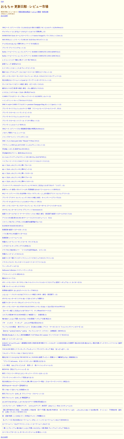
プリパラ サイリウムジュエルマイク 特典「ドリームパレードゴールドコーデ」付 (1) (31, 108)
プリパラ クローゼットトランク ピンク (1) (17, 112)
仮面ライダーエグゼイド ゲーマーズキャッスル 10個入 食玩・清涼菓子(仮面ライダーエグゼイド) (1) (37, 214)
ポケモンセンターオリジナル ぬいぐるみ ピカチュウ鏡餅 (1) (23, 298)
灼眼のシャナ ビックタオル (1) (12, 254)
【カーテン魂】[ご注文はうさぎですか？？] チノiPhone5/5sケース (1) (26, 310)
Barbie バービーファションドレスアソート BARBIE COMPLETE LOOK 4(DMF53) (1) (31, 52)
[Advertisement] (36, 21)
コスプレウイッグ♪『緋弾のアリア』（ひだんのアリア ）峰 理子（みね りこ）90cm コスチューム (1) (37, 406)
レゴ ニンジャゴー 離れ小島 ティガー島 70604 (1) (19, 60)
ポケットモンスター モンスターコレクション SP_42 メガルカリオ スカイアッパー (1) (31, 76)
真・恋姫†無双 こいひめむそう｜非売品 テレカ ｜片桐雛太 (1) (23, 416)
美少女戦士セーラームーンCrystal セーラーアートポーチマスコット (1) (26, 80)
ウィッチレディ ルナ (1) (10, 266)
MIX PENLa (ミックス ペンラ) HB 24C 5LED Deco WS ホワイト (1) (25, 39)
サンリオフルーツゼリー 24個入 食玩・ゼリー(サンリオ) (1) (22, 84)
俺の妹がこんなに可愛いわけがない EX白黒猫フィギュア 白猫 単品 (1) (26, 319)
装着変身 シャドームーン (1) (12, 238)
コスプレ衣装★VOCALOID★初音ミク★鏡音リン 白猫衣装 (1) (24, 315)
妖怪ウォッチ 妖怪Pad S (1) (11, 64)
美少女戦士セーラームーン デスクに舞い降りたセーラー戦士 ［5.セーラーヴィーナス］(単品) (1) (35, 381)
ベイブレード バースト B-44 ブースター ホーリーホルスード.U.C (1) (25, 161)
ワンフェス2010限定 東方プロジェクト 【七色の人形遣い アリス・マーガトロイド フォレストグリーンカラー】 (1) (42, 327)
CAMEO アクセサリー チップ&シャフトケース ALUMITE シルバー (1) (26, 96)
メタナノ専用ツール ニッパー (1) (13, 133)
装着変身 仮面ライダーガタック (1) (14, 229)
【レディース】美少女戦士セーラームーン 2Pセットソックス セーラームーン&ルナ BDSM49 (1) (35, 420)
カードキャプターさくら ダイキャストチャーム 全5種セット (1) (24, 432)
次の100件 (4, 16)
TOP (2, 1)
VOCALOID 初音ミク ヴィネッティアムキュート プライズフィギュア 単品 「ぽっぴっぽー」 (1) (35, 349)
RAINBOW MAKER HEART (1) (12, 226)
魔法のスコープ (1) (8, 278)
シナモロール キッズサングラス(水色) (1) (16, 246)
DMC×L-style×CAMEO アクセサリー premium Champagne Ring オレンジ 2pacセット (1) (31, 104)
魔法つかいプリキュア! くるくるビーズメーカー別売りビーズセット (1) (27, 72)
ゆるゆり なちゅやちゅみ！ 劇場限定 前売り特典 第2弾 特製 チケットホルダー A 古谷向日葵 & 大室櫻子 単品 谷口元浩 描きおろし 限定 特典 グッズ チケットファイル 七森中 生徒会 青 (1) (62, 344)
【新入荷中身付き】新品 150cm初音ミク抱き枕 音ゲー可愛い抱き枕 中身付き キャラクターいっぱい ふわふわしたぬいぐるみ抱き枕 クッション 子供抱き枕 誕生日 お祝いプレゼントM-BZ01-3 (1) (62, 411)
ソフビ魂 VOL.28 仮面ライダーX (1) (14, 234)
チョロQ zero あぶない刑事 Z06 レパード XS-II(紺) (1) (20, 44)
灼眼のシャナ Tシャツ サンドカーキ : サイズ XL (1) (20, 242)
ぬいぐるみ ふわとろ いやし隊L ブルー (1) (16, 165)
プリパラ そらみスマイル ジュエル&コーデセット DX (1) (22, 201)
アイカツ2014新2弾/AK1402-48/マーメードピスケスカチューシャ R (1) (27, 218)
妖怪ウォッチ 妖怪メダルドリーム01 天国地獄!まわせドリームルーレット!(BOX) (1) (31, 189)
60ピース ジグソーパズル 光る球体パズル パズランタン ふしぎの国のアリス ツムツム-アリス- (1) (35, 193)
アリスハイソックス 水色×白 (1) (13, 274)
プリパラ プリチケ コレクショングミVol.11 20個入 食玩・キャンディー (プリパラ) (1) (31, 197)
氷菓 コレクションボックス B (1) (13, 286)
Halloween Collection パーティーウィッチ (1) (17, 270)
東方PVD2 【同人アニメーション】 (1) (15, 369)
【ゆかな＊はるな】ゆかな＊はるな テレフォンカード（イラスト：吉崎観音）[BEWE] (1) (34, 331)
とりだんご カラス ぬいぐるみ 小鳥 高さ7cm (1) (18, 92)
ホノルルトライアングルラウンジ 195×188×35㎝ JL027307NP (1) (24, 157)
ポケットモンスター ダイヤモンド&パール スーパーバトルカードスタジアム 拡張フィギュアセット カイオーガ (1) (42, 282)
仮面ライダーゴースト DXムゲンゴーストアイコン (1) (21, 302)
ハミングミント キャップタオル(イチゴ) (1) (17, 100)
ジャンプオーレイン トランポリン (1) (15, 137)
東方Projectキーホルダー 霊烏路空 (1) (15, 385)
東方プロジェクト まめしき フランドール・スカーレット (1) (23, 393)
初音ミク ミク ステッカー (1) (12, 339)
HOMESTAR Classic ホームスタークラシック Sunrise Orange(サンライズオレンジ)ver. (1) (32, 35)
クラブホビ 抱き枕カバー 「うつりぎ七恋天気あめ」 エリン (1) (24, 250)
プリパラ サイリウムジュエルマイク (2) (16, 116)
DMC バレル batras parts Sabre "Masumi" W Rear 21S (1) (20, 141)
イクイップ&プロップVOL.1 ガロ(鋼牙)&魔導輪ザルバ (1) (22, 222)
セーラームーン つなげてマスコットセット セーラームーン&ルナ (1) (26, 424)
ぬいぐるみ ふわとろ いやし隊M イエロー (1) (17, 181)
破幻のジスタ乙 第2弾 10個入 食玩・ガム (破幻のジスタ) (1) (22, 88)
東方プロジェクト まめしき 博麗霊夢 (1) (16, 398)
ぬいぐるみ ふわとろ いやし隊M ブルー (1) (17, 177)
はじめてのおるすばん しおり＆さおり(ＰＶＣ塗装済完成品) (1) (24, 402)
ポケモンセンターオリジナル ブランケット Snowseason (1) (22, 210)
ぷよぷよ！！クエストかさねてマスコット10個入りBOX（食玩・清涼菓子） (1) (29, 294)
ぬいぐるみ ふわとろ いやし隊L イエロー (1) (17, 173)
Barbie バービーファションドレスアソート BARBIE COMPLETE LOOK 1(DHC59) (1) (31, 56)
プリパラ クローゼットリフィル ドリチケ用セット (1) (20, 120)
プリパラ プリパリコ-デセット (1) (13, 48)
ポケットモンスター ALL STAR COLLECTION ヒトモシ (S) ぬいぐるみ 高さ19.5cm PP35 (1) (33, 306)
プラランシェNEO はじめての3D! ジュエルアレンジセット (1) (23, 145)
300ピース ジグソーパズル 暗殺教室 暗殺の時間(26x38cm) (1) (23, 129)
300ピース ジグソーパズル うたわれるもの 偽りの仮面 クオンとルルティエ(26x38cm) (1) (32, 27)
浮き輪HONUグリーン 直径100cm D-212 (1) (17, 153)
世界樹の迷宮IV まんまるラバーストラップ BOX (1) (20, 290)
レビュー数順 (36, 12)
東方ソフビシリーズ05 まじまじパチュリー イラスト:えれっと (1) (24, 373)
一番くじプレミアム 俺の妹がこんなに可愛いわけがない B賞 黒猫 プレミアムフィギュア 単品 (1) (35, 428)
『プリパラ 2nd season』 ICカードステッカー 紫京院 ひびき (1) (23, 361)
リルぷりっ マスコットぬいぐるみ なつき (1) (17, 353)
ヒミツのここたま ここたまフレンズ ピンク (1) (18, 68)
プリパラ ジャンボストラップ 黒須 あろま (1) (18, 377)
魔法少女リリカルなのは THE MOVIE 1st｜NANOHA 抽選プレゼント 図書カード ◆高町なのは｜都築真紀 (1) (40, 357)
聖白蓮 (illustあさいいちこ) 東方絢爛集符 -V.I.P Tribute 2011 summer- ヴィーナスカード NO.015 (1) (35, 335)
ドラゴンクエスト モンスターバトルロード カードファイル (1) (24, 262)
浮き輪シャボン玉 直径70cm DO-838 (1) (15, 149)
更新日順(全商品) (24, 12)
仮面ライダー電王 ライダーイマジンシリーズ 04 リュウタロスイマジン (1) (28, 258)
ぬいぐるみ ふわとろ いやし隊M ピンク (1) (17, 169)
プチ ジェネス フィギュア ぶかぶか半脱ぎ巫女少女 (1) (22, 323)
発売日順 (45, 12)
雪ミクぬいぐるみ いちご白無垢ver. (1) (15, 389)
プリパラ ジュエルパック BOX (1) (13, 125)
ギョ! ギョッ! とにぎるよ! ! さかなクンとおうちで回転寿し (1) (23, 31)
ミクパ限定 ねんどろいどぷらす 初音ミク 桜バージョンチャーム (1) (27, 365)
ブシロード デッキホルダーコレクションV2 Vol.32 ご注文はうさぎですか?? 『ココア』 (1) (33, 185)
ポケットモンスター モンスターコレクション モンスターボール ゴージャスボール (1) (31, 205)
